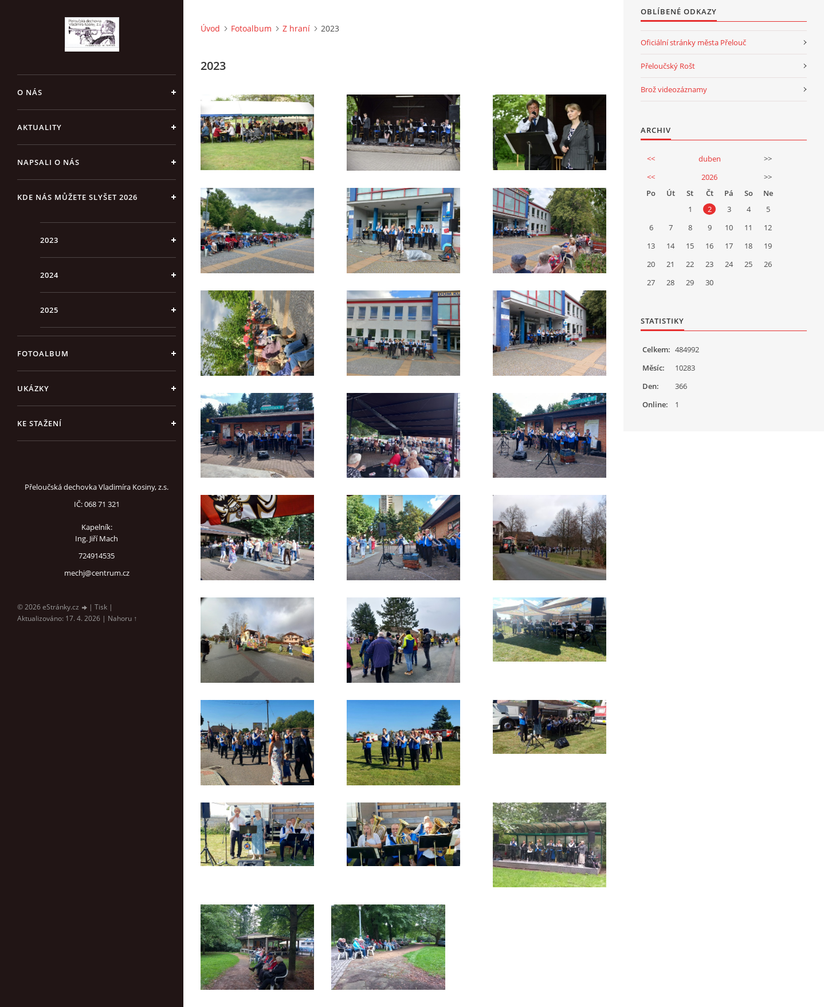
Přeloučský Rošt (668, 66)
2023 (49, 240)
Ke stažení (39, 423)
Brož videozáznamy (674, 89)
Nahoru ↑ (122, 618)
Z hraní (296, 28)
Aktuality (39, 127)
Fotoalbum (43, 353)
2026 (709, 177)
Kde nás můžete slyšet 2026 (77, 197)
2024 (49, 275)
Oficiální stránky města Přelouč (693, 42)
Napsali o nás (48, 162)
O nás (29, 92)
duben (710, 159)
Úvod (210, 28)
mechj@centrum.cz (97, 573)
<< (651, 159)
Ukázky (33, 388)
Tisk (101, 607)
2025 (49, 310)
